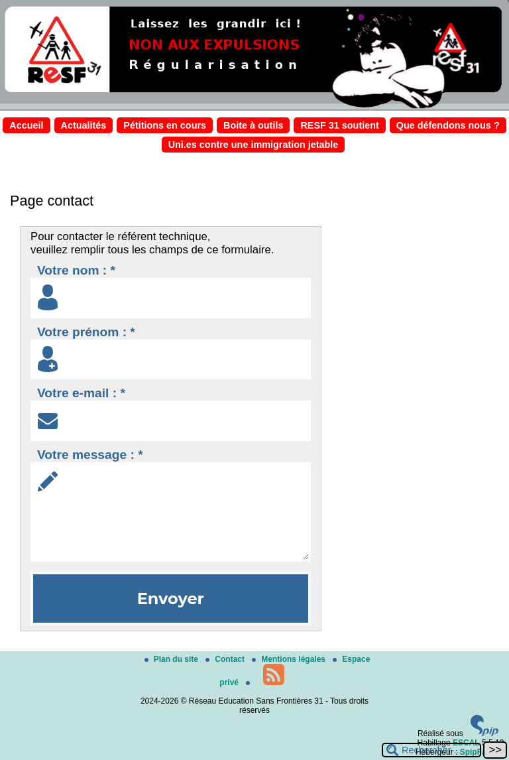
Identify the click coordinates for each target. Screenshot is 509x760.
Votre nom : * (76, 270)
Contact (226, 659)
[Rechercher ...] (431, 750)
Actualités (84, 125)
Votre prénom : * (86, 332)
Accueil (26, 125)
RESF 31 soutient (339, 125)
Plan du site (172, 659)
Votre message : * (90, 455)
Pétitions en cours (164, 125)
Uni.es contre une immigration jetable (253, 144)
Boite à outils (253, 125)
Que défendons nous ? (448, 125)
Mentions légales (289, 659)
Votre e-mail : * (81, 393)
